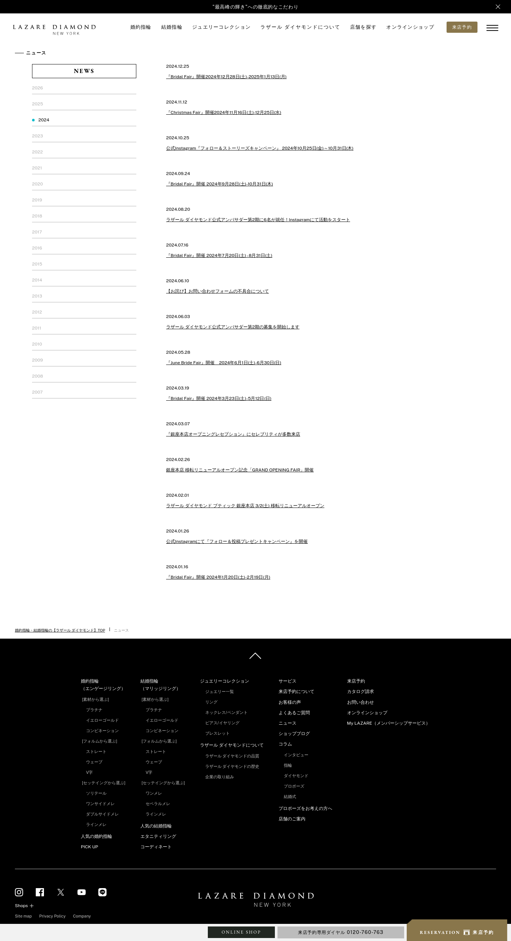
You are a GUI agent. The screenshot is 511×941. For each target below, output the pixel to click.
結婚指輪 (171, 27)
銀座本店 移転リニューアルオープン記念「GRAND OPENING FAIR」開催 (240, 470)
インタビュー (296, 755)
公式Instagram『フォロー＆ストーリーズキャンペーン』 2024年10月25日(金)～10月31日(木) (259, 148)
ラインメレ (96, 824)
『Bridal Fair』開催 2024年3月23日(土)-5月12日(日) (219, 398)
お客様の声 (290, 702)
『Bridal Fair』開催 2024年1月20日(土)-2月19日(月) (218, 577)
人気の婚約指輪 (96, 836)
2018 (37, 216)
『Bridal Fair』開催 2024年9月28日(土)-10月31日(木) (219, 184)
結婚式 (290, 796)
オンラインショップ (410, 27)
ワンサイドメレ (100, 803)
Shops (21, 905)
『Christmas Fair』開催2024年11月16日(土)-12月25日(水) (223, 112)
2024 (43, 120)
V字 (89, 772)
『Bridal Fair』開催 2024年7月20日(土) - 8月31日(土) (219, 255)
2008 (37, 376)
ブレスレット (217, 733)
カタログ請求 (360, 691)
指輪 (288, 765)
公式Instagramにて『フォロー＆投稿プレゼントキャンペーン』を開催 (237, 541)
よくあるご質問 (294, 712)
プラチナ (94, 710)
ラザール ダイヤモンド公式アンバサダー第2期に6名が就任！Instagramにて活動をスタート (258, 219)
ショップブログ (294, 733)
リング (211, 702)
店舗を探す (363, 27)
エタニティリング (158, 836)
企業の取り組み (219, 777)
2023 (37, 136)
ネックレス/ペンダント (226, 712)
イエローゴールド (102, 720)
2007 (37, 392)
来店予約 (356, 681)
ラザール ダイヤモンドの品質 (232, 756)
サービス (287, 681)
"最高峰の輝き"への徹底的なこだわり (256, 6)
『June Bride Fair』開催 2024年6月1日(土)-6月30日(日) (223, 362)
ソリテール (96, 793)
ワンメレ (154, 793)
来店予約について (296, 691)
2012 (37, 312)
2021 (37, 168)
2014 (37, 280)
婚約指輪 (141, 27)
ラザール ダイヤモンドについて (300, 27)
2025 (37, 104)
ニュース (287, 723)
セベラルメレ (158, 803)
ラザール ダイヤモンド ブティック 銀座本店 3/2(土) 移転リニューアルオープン (245, 505)
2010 (37, 344)
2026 (37, 87)
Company (82, 916)
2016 (37, 248)
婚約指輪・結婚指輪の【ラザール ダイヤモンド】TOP (60, 630)
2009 (37, 360)
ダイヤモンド (296, 775)
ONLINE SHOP (241, 932)
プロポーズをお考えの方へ (305, 808)
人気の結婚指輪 (156, 826)
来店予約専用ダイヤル (341, 932)
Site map (23, 916)
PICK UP (89, 846)
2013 (37, 296)
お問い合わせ (360, 702)
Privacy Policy (52, 916)
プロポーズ (294, 786)
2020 (37, 184)
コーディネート (156, 846)
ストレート (96, 751)
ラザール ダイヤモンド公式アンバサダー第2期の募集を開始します (232, 327)
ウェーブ (94, 762)
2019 (37, 200)
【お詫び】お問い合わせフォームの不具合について (217, 291)
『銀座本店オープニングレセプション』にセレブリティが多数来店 (233, 434)
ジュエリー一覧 (219, 691)
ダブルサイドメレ (102, 814)
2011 (36, 328)
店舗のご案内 (292, 818)
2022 (37, 152)
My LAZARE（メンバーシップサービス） (388, 723)
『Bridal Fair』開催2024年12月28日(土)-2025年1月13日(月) (226, 76)
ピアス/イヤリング (222, 723)
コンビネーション (102, 730)
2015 (37, 264)
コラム (285, 744)
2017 (37, 232)
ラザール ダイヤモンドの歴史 (232, 766)
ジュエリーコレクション (221, 27)
